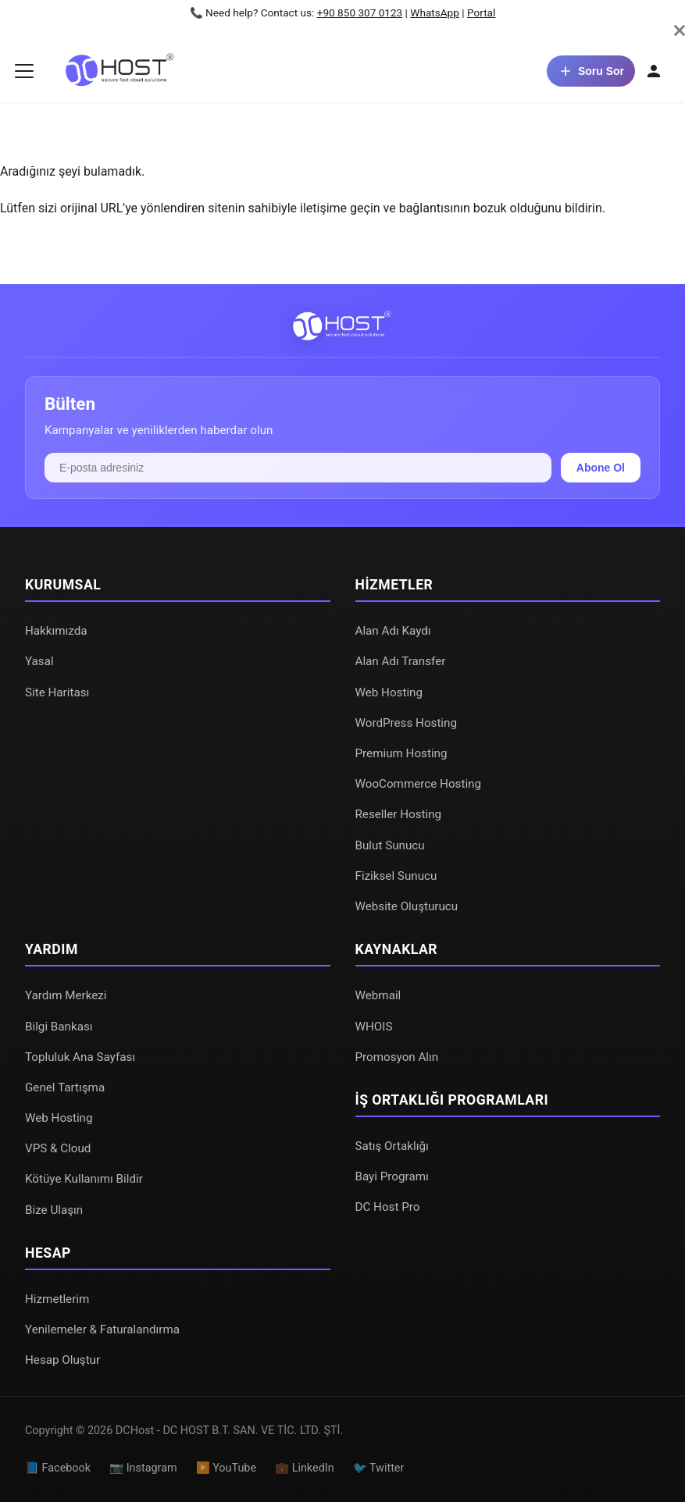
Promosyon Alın (397, 1057)
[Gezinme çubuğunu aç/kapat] (24, 71)
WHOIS (374, 1027)
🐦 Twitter (379, 1468)
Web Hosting (389, 692)
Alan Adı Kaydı (393, 631)
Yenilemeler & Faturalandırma (102, 1329)
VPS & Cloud (58, 1148)
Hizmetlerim (57, 1299)
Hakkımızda (56, 631)
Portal (481, 12)
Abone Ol (600, 467)
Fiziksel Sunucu (396, 876)
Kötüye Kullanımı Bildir (84, 1179)
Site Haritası (57, 692)
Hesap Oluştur (62, 1360)
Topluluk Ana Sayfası (80, 1057)
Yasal (39, 661)
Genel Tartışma (65, 1087)
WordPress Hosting (406, 723)
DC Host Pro (387, 1207)
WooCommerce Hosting (418, 784)
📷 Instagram (143, 1468)
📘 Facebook (58, 1468)
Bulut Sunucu (390, 845)
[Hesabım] (654, 71)
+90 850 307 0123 (360, 12)
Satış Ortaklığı (392, 1146)
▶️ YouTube (226, 1468)
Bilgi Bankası (59, 1027)
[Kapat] (679, 30)
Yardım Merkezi (66, 995)
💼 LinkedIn (304, 1468)
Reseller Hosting (398, 814)
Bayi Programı (392, 1176)
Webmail (378, 995)
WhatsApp (434, 12)
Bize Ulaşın (54, 1210)
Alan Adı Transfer (400, 661)
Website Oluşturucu (406, 906)
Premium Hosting (401, 753)
